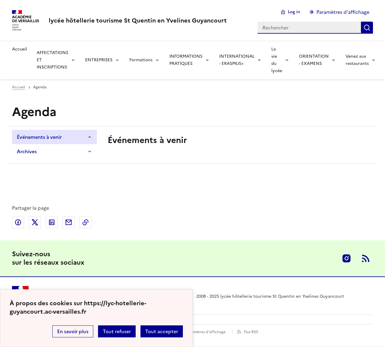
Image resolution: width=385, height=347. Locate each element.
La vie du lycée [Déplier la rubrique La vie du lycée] (276, 60)
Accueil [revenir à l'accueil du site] (19, 49)
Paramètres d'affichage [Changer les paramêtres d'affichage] (342, 12)
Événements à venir (39, 137)
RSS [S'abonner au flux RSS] (366, 258)
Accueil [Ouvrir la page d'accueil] (18, 87)
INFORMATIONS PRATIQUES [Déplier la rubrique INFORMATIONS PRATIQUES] (185, 60)
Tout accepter (161, 331)
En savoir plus (72, 331)
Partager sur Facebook (18, 222)
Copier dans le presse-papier (85, 222)
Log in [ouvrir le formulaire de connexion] (294, 12)
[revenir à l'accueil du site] (138, 20)
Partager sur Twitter (35, 222)
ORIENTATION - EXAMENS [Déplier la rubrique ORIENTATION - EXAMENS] (314, 60)
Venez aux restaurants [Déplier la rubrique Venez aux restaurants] (357, 60)
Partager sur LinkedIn (52, 222)
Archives (27, 151)
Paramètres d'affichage (205, 332)
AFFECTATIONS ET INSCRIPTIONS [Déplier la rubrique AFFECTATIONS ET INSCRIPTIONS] (52, 60)
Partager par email (69, 222)
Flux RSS (251, 332)
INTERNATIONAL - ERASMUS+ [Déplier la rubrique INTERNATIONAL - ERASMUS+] (236, 60)
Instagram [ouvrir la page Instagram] (346, 258)
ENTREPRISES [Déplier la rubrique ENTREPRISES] (98, 60)
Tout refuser (117, 331)
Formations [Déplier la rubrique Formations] (140, 60)
